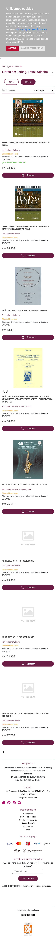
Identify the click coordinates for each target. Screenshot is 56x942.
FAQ (28, 829)
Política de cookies (28, 817)
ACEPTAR (12, 48)
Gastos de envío (28, 823)
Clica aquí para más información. (32, 29)
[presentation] (22, 894)
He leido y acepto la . (27, 886)
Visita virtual (28, 826)
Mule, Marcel (26, 407)
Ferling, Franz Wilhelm (11, 150)
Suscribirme (28, 878)
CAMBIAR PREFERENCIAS (32, 48)
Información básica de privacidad (36, 886)
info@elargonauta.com (28, 797)
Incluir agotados (8, 90)
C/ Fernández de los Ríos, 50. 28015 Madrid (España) (28, 791)
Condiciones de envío (28, 820)
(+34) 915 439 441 (28, 794)
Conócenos (28, 814)
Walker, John (26, 489)
